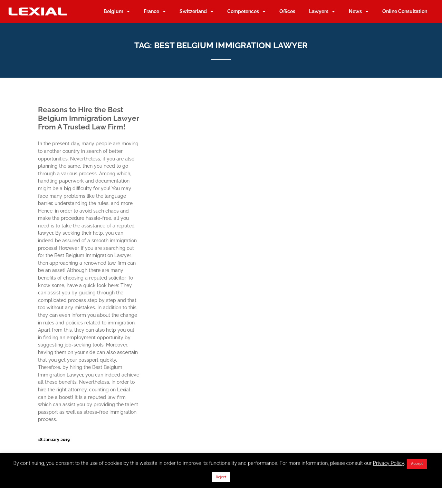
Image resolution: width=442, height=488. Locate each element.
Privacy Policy (388, 463)
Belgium (117, 11)
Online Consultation (404, 11)
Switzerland (196, 11)
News (358, 11)
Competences (246, 11)
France (155, 11)
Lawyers (322, 11)
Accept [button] (417, 463)
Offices (287, 11)
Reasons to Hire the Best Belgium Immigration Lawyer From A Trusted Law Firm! (88, 118)
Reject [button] (221, 477)
